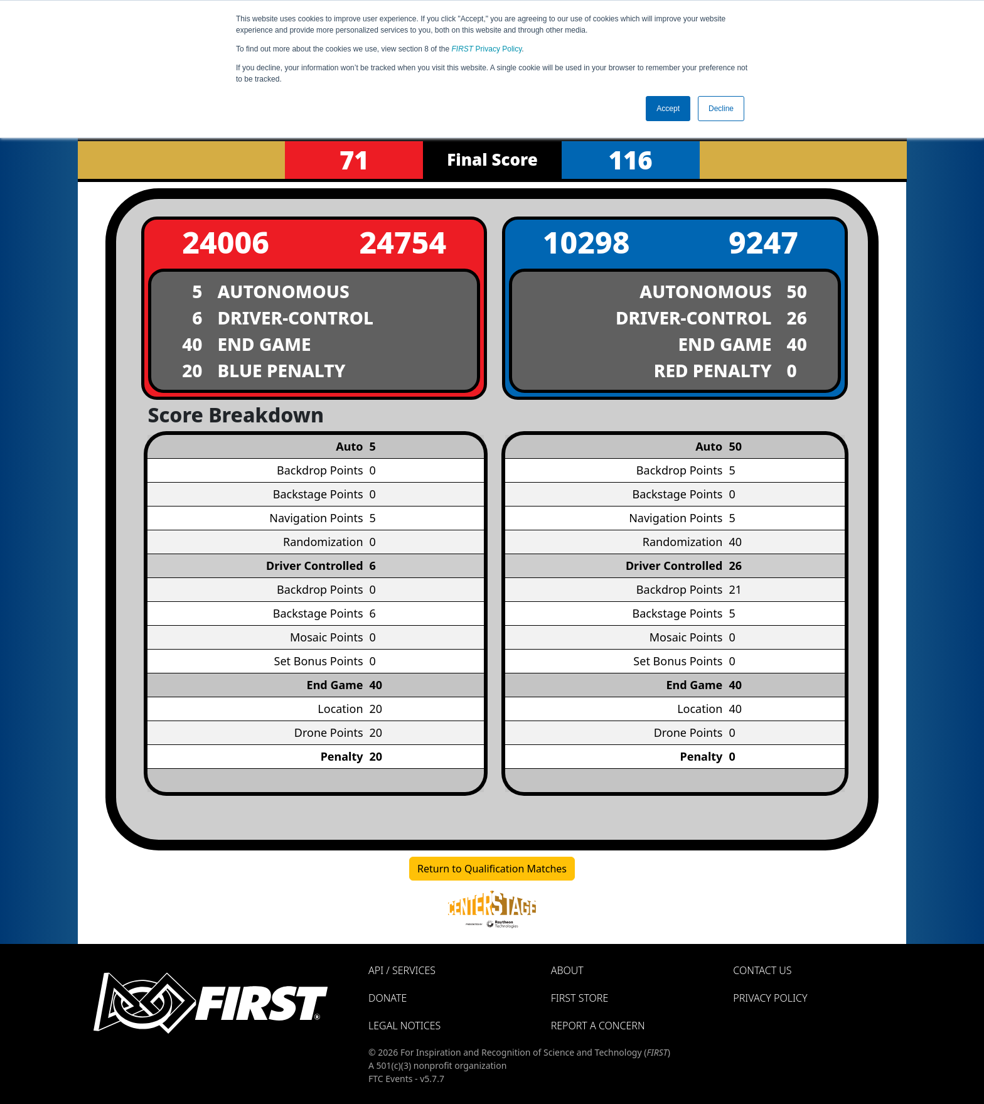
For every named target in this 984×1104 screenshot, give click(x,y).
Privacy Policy (487, 49)
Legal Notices (404, 1025)
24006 (225, 242)
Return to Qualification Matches (492, 869)
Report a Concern (598, 1025)
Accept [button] (668, 108)
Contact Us (762, 970)
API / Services (402, 970)
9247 (763, 242)
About (567, 970)
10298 (586, 242)
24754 (402, 242)
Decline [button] (721, 108)
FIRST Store (580, 998)
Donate (387, 998)
